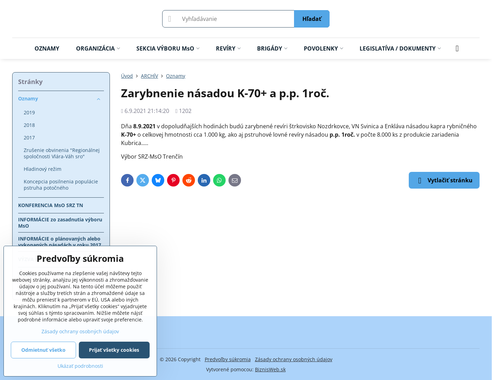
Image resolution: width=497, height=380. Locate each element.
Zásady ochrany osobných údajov (293, 359)
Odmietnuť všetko (43, 350)
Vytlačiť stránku (444, 180)
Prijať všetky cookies (114, 350)
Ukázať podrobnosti (80, 366)
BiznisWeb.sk (270, 369)
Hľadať (311, 19)
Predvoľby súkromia (228, 359)
